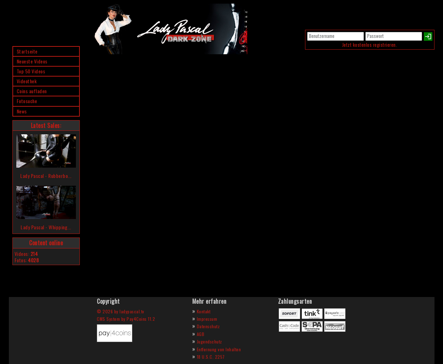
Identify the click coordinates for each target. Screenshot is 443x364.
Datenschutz (208, 326)
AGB (201, 334)
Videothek (27, 81)
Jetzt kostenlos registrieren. (369, 44)
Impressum (207, 319)
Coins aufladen (32, 91)
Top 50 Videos (31, 71)
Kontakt (204, 311)
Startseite (27, 51)
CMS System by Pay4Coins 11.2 (126, 319)
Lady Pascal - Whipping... (46, 227)
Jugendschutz (209, 341)
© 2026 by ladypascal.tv (120, 311)
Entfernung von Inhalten (219, 349)
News (22, 111)
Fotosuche (27, 101)
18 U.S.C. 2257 (211, 357)
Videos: (26, 253)
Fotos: (27, 260)
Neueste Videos (32, 61)
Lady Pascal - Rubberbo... (46, 175)
